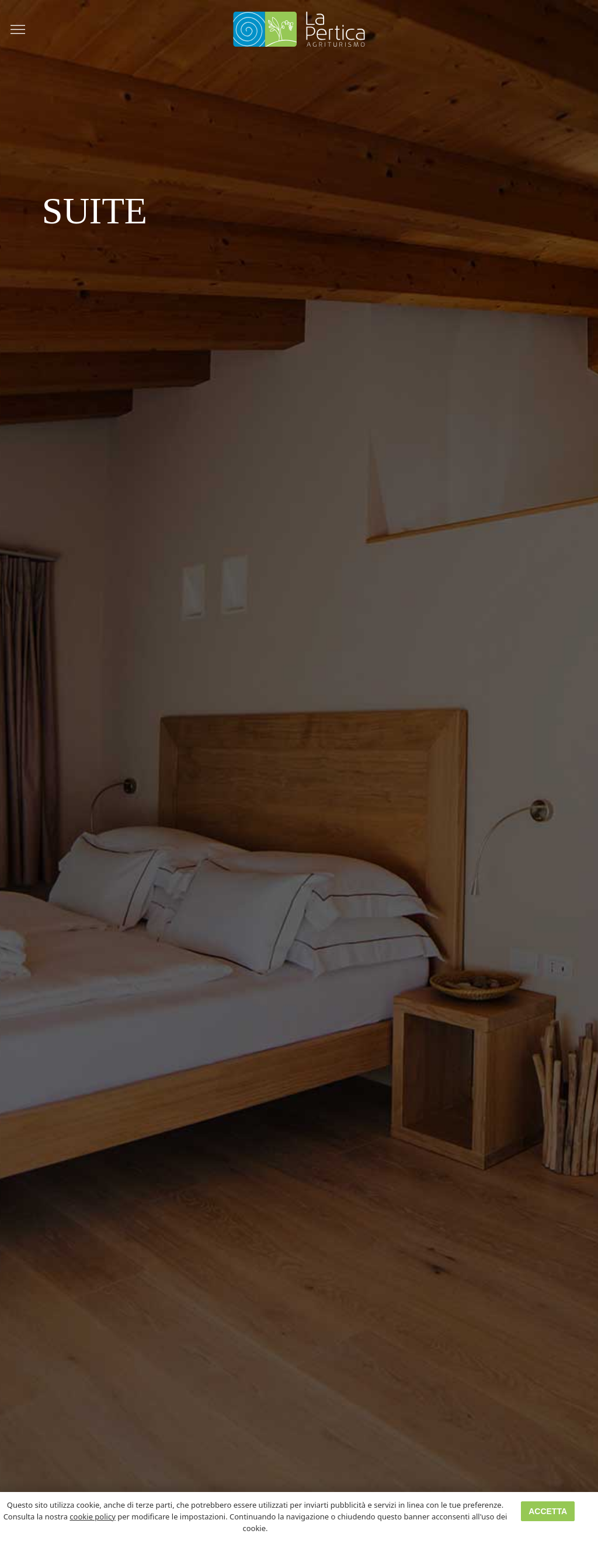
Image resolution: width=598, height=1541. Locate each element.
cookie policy (92, 1516)
